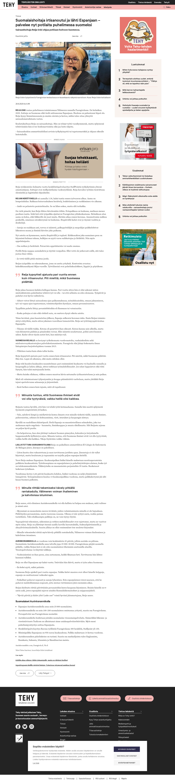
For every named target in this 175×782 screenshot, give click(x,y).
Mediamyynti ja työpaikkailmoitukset (127, 725)
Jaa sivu (75, 36)
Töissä (58, 7)
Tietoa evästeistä (55, 778)
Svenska (157, 2)
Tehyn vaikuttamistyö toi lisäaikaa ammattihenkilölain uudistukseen (137, 177)
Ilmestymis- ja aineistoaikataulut (126, 732)
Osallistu (132, 2)
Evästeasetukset (127, 763)
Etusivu (25, 7)
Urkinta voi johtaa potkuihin (134, 99)
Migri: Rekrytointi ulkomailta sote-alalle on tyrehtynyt (140, 197)
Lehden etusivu (67, 711)
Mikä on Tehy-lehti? (126, 715)
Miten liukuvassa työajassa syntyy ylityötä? (137, 71)
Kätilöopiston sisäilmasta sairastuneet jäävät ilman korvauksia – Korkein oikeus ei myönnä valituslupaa (139, 187)
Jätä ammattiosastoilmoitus (99, 725)
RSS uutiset (100, 778)
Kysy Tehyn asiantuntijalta (100, 719)
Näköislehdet (124, 719)
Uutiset (34, 7)
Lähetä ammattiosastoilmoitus (105, 698)
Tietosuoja (70, 778)
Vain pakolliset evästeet (127, 756)
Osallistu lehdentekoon (142, 698)
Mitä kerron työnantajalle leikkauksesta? (133, 91)
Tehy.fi (166, 2)
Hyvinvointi (77, 7)
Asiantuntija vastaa (93, 7)
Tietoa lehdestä (145, 2)
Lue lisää (36, 763)
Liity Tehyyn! (44, 673)
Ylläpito (124, 778)
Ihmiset (67, 7)
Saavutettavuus (85, 778)
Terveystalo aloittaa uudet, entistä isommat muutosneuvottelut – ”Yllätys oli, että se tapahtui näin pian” (139, 81)
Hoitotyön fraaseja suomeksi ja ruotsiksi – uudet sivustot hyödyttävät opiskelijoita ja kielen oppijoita (139, 107)
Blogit (62, 739)
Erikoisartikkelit (46, 7)
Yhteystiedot (123, 737)
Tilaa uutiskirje (73, 698)
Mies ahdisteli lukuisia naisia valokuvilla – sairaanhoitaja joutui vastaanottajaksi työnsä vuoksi (137, 207)
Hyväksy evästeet (127, 749)
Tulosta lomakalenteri (98, 734)
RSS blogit (113, 778)
